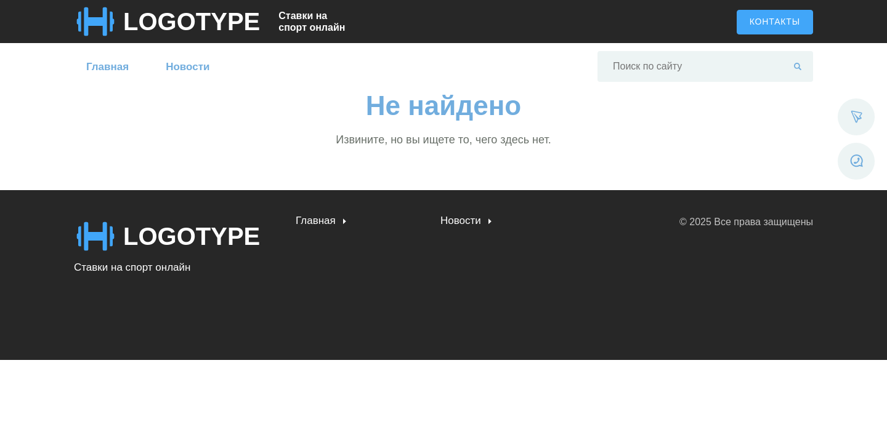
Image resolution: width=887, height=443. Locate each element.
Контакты (775, 21)
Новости (187, 67)
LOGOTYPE (191, 21)
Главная (107, 67)
